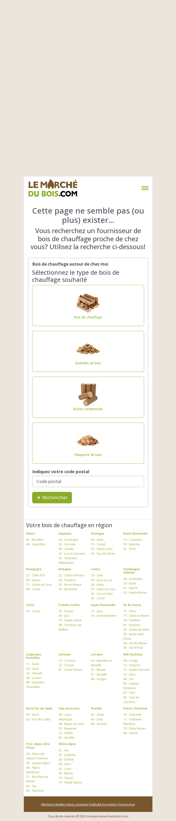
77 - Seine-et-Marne (136, 616)
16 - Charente (132, 715)
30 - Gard (32, 669)
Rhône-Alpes (67, 744)
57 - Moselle (99, 674)
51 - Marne (130, 588)
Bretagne (65, 569)
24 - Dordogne (68, 540)
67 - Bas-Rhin (35, 540)
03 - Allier (97, 540)
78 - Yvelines (131, 620)
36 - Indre (97, 585)
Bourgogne (34, 569)
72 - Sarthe (66, 733)
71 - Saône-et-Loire (39, 585)
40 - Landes (66, 549)
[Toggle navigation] (144, 188)
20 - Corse (33, 611)
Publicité (95, 804)
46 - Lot (128, 679)
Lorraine (96, 654)
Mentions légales (54, 804)
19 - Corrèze (67, 661)
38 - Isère (65, 764)
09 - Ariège (130, 661)
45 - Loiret (98, 598)
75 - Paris (129, 611)
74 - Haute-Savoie (70, 782)
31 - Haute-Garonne (136, 670)
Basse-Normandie (135, 533)
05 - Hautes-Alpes (38, 763)
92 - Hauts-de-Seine (136, 630)
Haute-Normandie (103, 605)
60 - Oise (97, 719)
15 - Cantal (98, 544)
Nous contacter (78, 804)
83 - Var (31, 786)
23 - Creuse (66, 665)
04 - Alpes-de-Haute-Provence (37, 756)
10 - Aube (129, 583)
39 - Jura (64, 616)
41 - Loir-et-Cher (102, 594)
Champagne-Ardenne (132, 570)
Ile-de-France (132, 605)
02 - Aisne (97, 715)
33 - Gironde (67, 544)
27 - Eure (97, 611)
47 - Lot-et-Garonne (72, 554)
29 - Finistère (67, 580)
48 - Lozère (33, 678)
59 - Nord (32, 715)
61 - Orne (129, 549)
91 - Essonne (131, 625)
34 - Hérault (34, 673)
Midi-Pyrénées (132, 654)
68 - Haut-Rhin (35, 544)
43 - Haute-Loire (102, 549)
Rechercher (52, 497)
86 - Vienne (130, 733)
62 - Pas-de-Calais (38, 719)
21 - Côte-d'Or (35, 575)
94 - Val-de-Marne (135, 643)
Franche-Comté (69, 605)
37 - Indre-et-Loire (103, 589)
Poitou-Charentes (135, 708)
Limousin (65, 654)
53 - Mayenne (67, 728)
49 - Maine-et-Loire (71, 724)
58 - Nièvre (33, 580)
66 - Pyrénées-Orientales (35, 684)
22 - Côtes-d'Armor (72, 575)
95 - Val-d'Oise (133, 648)
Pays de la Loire (69, 708)
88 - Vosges (98, 679)
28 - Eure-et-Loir (101, 580)
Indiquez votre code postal (60, 471)
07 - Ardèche (67, 755)
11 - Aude (32, 664)
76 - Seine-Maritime (104, 616)
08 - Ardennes (132, 579)
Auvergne (97, 533)
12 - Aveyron (131, 665)
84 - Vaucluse (35, 791)
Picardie (96, 708)
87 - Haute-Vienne (70, 670)
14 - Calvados (132, 540)
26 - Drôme (66, 759)
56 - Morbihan (68, 589)
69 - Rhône (66, 773)
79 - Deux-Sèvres (134, 728)
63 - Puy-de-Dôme (103, 554)
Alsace (30, 533)
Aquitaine (65, 533)
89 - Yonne (33, 589)
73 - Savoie (66, 778)
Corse (30, 605)
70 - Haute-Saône (70, 620)
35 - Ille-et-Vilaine (70, 585)
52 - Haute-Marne (135, 592)
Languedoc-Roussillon (34, 656)
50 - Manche (131, 544)
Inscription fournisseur (118, 804)
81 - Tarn (129, 693)
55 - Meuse (98, 670)
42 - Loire (65, 769)
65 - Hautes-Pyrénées (131, 685)
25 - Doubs (66, 611)
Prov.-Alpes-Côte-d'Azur (38, 745)
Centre (95, 569)
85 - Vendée (67, 737)
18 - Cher (97, 575)
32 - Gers (129, 674)
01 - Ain (64, 750)
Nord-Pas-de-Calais (39, 708)
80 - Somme (99, 724)
